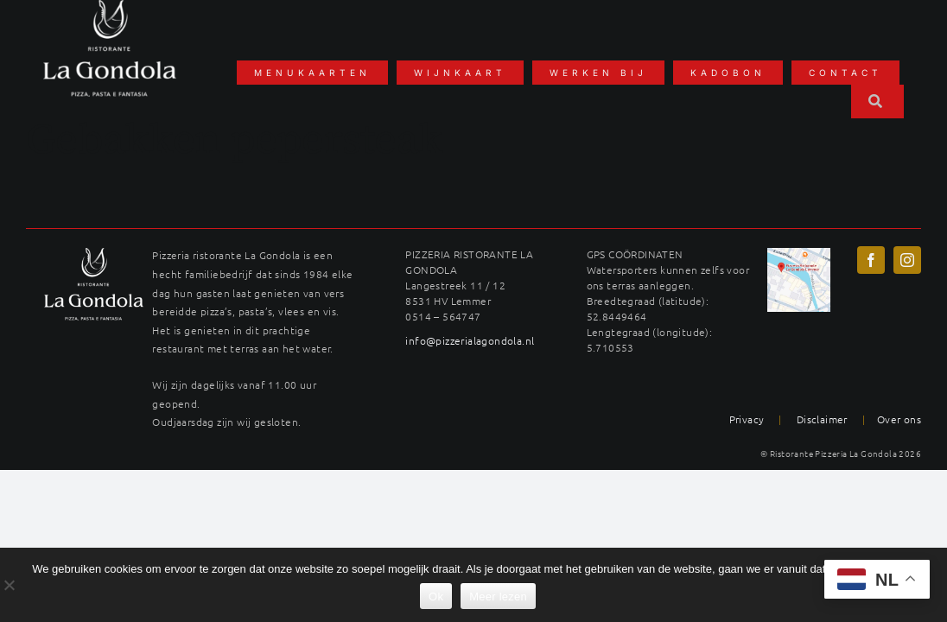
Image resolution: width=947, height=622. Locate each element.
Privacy (747, 419)
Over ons (899, 419)
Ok (436, 596)
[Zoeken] (877, 101)
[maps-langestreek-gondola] (799, 254)
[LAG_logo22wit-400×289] (94, 254)
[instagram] (907, 260)
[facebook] (871, 260)
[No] (8, 584)
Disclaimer (822, 419)
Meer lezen (498, 596)
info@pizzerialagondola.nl (469, 340)
